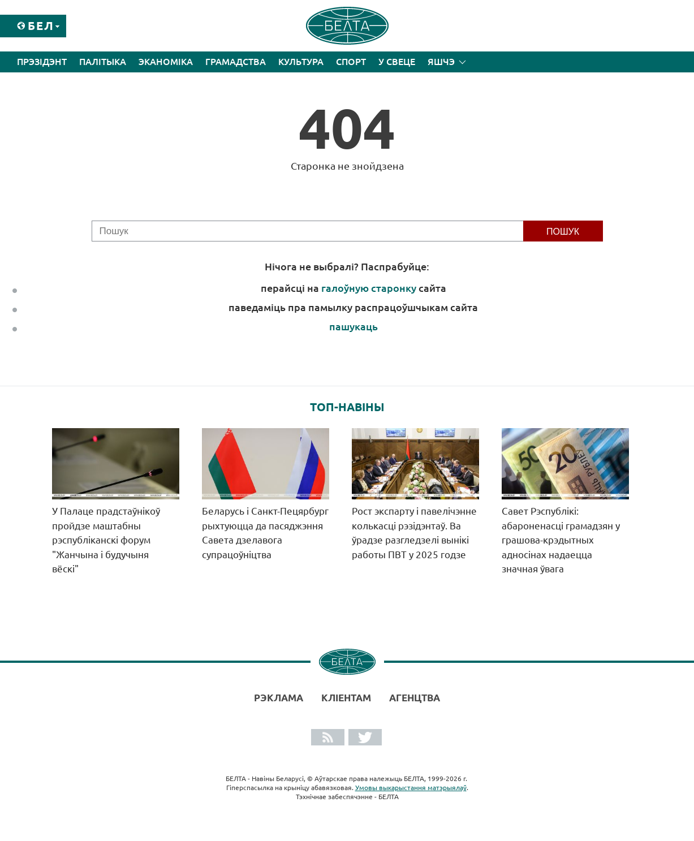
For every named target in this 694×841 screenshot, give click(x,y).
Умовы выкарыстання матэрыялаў (411, 787)
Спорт (351, 62)
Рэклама (278, 697)
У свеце (396, 62)
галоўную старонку (368, 288)
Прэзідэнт (42, 62)
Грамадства (235, 62)
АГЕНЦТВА (414, 697)
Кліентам (346, 697)
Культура (301, 62)
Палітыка (102, 62)
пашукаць (353, 326)
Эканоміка (166, 62)
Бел (41, 25)
